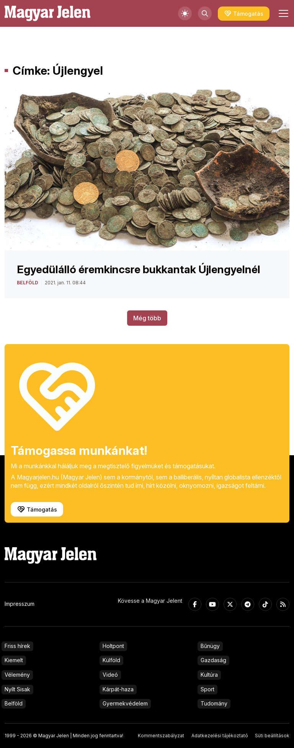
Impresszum (19, 603)
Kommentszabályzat (161, 735)
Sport (207, 689)
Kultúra (209, 674)
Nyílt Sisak (17, 689)
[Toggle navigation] (282, 13)
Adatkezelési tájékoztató (219, 735)
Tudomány (214, 703)
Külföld (111, 660)
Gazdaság (213, 660)
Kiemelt (14, 660)
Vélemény (17, 674)
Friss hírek (17, 646)
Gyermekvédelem (125, 703)
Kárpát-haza (118, 689)
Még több (147, 318)
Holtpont (113, 646)
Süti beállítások (272, 735)
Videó (110, 674)
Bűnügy (210, 646)
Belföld (14, 703)
